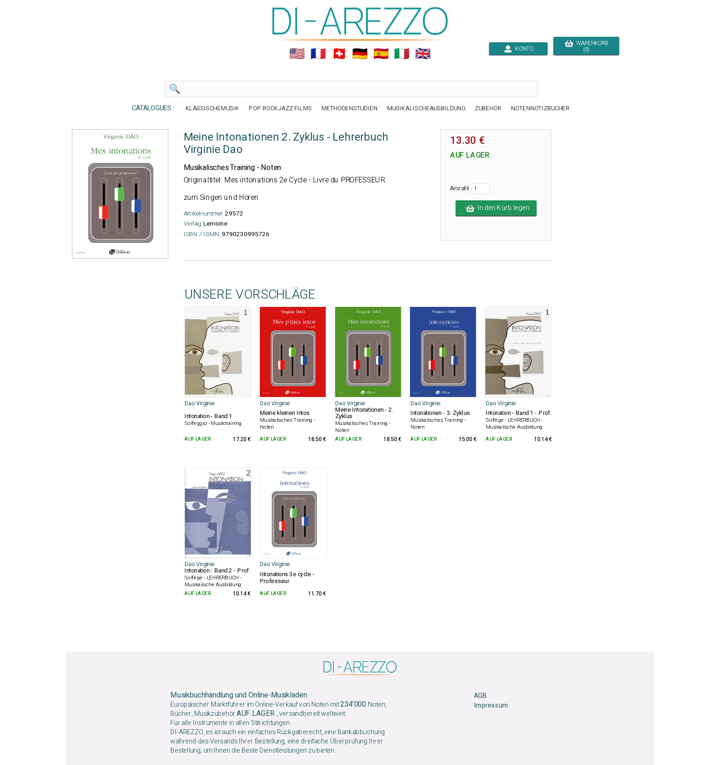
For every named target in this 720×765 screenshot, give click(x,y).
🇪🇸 (381, 54)
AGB (480, 696)
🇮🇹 (402, 54)
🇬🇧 (423, 54)
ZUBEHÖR (488, 108)
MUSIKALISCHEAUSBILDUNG (426, 108)
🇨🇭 (339, 54)
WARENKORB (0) (586, 46)
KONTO (518, 49)
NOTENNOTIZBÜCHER (540, 108)
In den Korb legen (496, 208)
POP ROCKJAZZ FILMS (280, 108)
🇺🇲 (297, 54)
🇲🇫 (318, 54)
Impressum (491, 706)
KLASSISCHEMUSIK (213, 108)
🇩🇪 (360, 54)
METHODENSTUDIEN (349, 108)
